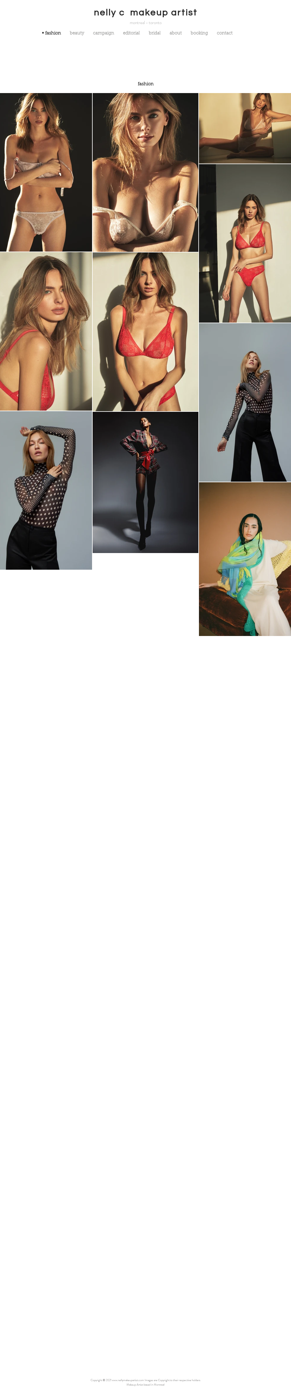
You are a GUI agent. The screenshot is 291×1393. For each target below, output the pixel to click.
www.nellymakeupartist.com (128, 1380)
